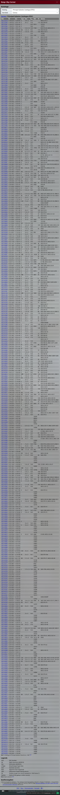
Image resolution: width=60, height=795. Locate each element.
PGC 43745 (4, 578)
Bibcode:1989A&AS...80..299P (43, 783)
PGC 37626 (4, 43)
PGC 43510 (4, 455)
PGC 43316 (4, 405)
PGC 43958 (4, 676)
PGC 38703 (4, 188)
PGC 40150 (4, 256)
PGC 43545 (4, 468)
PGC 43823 (4, 611)
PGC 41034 (4, 289)
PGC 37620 (4, 39)
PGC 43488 (4, 440)
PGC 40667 (4, 276)
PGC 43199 (4, 398)
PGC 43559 (4, 477)
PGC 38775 (4, 190)
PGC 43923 (4, 656)
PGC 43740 (4, 576)
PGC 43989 (4, 685)
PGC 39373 (4, 210)
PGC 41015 (4, 287)
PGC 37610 (4, 37)
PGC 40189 (4, 262)
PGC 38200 (4, 147)
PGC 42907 (4, 381)
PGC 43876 (4, 637)
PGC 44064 (4, 711)
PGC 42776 (4, 370)
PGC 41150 (4, 293)
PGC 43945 (4, 667)
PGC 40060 (4, 251)
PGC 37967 (4, 124)
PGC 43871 (4, 635)
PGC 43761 (4, 587)
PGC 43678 (4, 538)
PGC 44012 (4, 694)
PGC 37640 (4, 44)
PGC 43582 (4, 486)
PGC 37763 (4, 72)
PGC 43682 (4, 541)
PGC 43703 (4, 558)
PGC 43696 (4, 554)
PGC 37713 (4, 65)
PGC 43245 (4, 402)
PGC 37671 (4, 54)
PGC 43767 (4, 589)
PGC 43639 (4, 505)
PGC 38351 (4, 153)
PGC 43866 (4, 633)
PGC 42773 (4, 368)
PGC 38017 (4, 127)
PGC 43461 (4, 433)
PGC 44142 (4, 748)
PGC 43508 (4, 453)
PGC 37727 (4, 68)
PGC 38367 (4, 160)
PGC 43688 (4, 547)
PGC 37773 (4, 76)
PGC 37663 (4, 50)
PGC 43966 (4, 679)
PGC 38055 (4, 136)
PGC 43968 (4, 681)
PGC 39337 (4, 206)
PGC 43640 (4, 506)
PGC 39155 (4, 205)
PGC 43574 (4, 484)
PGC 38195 (4, 144)
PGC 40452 (4, 271)
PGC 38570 (4, 179)
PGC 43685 (4, 545)
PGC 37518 (4, 20)
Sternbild (5, 13)
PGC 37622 (4, 41)
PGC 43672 (4, 530)
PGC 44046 (4, 700)
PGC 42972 (4, 387)
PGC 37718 (4, 66)
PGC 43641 (4, 508)
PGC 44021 (4, 696)
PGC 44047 (4, 702)
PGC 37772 (4, 74)
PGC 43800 (4, 606)
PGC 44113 (4, 740)
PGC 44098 (4, 733)
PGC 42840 (4, 378)
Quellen (21, 791)
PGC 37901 (4, 105)
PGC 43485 (4, 437)
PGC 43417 (4, 424)
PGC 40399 (4, 269)
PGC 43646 (4, 516)
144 (30, 754)
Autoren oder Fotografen (29, 791)
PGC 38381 (4, 162)
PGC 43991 (4, 687)
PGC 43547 (4, 470)
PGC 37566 (4, 30)
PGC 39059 (4, 201)
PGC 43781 (4, 595)
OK (57, 793)
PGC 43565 (4, 481)
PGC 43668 (4, 529)
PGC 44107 (4, 737)
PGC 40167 (4, 260)
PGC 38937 (4, 193)
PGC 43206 (4, 400)
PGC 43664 (4, 525)
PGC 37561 (4, 24)
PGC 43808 (4, 608)
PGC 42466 (4, 344)
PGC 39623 (4, 223)
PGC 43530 (4, 460)
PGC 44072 (4, 716)
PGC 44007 (4, 692)
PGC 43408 (4, 422)
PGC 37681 (4, 57)
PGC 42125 (4, 332)
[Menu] (57, 2)
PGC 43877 (4, 639)
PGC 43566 (4, 482)
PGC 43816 (4, 610)
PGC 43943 (4, 665)
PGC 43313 (4, 403)
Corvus (3, 16)
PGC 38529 (4, 175)
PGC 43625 (4, 499)
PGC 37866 (4, 100)
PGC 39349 (4, 208)
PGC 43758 (4, 586)
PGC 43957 (4, 674)
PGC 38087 (4, 140)
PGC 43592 (4, 490)
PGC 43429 (4, 427)
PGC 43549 (4, 473)
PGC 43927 (4, 661)
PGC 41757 (4, 311)
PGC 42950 (4, 383)
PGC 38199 (4, 146)
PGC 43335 (4, 411)
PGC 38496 (4, 171)
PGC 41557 (4, 306)
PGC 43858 (4, 630)
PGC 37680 (4, 55)
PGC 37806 (4, 85)
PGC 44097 (4, 731)
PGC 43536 (4, 464)
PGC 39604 (4, 221)
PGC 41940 (4, 322)
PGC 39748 (4, 232)
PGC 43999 (4, 689)
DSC (18, 788)
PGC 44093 (4, 729)
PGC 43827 (4, 615)
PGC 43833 (4, 621)
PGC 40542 (4, 273)
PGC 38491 (4, 170)
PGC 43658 (4, 518)
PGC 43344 (4, 413)
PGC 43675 (4, 534)
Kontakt (36, 788)
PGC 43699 (4, 556)
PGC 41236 (4, 297)
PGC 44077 (4, 720)
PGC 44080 (4, 722)
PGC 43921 (4, 654)
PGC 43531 (4, 462)
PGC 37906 (4, 107)
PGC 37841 (4, 90)
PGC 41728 (4, 308)
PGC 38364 (4, 159)
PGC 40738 (4, 278)
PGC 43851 (4, 628)
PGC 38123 (4, 142)
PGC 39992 (4, 249)
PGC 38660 (4, 184)
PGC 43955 (4, 672)
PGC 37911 (4, 112)
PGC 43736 (4, 575)
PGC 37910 (4, 111)
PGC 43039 (4, 390)
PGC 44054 (4, 705)
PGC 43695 (4, 552)
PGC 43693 (4, 551)
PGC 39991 (4, 247)
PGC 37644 (4, 46)
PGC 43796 (4, 602)
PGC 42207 (4, 339)
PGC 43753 (4, 584)
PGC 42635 (4, 361)
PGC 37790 (4, 83)
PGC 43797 (4, 604)
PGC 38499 (4, 173)
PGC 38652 (4, 182)
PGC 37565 (4, 28)
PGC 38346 (4, 151)
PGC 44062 (4, 707)
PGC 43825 (4, 613)
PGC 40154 (4, 258)
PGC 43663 (4, 523)
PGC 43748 (4, 582)
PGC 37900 (4, 103)
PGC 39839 (4, 238)
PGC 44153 (4, 749)
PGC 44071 (4, 715)
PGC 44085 (4, 726)
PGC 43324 (4, 407)
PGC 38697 (4, 186)
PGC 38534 (4, 177)
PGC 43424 (4, 425)
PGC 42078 (4, 328)
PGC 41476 (4, 302)
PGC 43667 (4, 527)
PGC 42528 (4, 354)
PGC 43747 (4, 580)
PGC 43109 (4, 394)
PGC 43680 (4, 540)
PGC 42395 (4, 343)
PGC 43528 (4, 459)
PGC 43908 (4, 650)
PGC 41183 (4, 295)
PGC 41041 (4, 291)
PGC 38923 (4, 192)
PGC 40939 (4, 285)
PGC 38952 (4, 195)
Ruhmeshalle (29, 788)
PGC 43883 (4, 641)
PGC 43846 (4, 626)
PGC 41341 (4, 300)
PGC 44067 (4, 713)
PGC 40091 (4, 254)
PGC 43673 (4, 532)
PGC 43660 (4, 519)
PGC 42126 (4, 333)
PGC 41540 (4, 304)
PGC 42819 (4, 374)
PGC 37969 (4, 125)
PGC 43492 (4, 444)
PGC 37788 (4, 79)
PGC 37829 (4, 89)
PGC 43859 (4, 632)
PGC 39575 (4, 217)
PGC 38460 (4, 168)
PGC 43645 (4, 514)
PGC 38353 (4, 155)
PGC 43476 (4, 435)
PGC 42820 (4, 376)
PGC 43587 (4, 488)
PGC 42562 (4, 355)
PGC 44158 (4, 753)
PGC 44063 (4, 709)
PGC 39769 (4, 234)
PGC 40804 (4, 282)
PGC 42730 (4, 366)
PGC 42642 (4, 363)
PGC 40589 (4, 274)
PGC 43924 (4, 657)
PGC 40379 (4, 267)
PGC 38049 (4, 135)
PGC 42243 (4, 341)
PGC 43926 (4, 659)
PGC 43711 (4, 563)
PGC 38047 (4, 133)
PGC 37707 (4, 61)
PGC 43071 (4, 392)
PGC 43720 (4, 565)
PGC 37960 (4, 120)
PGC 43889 (4, 643)
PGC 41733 (4, 309)
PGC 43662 (4, 521)
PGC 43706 (4, 562)
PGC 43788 (4, 599)
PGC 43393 (4, 416)
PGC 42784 (4, 372)
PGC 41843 (4, 317)
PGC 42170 (4, 337)
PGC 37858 (4, 96)
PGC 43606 (4, 495)
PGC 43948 (4, 668)
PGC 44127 (4, 746)
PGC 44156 (4, 751)
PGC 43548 (4, 471)
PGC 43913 (4, 652)
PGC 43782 (4, 597)
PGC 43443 (4, 431)
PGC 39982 (4, 245)
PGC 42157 (4, 335)
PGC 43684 (4, 543)
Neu (22, 788)
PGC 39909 (4, 241)
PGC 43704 (4, 560)
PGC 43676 (4, 536)
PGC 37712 (4, 63)
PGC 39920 (4, 243)
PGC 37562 (4, 26)
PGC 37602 (4, 35)
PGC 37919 (4, 114)
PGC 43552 (4, 475)
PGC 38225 (4, 149)
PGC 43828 (4, 617)
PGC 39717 (4, 227)
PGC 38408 (4, 164)
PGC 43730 (4, 571)
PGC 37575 (4, 31)
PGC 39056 (4, 199)
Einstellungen (47, 793)
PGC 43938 (4, 663)
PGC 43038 (4, 389)
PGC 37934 (4, 116)
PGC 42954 (4, 385)
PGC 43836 (4, 624)
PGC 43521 (4, 457)
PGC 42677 (4, 365)
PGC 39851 (4, 240)
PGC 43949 (4, 670)
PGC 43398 (4, 418)
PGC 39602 (4, 219)
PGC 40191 (4, 263)
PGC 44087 (4, 727)
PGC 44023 (4, 698)
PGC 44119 (4, 744)
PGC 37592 (4, 33)
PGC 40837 (4, 284)
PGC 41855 (4, 319)
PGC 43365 (4, 414)
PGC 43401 (4, 420)
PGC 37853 (4, 92)
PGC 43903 (4, 648)
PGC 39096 (4, 203)
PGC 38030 (4, 131)
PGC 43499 (4, 448)
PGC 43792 (4, 600)
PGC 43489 (4, 442)
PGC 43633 (4, 501)
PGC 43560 (4, 479)
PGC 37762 (4, 70)
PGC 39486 (4, 214)
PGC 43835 (4, 622)
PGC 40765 (4, 280)
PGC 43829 (4, 619)
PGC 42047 (4, 326)
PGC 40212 (4, 265)
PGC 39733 (4, 230)
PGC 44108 (4, 738)
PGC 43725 (4, 569)
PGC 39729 (4, 228)
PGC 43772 (4, 591)
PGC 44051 (4, 703)
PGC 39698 (4, 225)
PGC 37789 (4, 81)
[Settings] (42, 788)
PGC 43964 (4, 678)
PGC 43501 (4, 449)
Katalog (4, 10)
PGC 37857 (4, 94)
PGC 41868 (4, 321)
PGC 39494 (4, 216)
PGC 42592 (4, 359)
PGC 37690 (4, 59)
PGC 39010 (4, 197)
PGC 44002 (4, 691)
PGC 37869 (4, 101)
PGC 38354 (4, 157)
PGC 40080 (4, 252)
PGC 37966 (4, 122)
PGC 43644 (4, 512)
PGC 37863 (4, 98)
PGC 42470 (4, 346)
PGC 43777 (4, 593)
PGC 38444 (4, 166)
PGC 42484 (4, 350)
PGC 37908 (4, 109)
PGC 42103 (4, 330)
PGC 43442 (4, 429)
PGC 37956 (4, 118)
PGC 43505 (4, 451)
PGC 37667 (4, 52)
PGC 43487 (4, 438)
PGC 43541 (4, 466)
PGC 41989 (4, 324)
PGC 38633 (4, 181)
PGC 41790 (4, 313)
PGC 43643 (4, 510)
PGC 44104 (4, 735)
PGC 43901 (4, 646)
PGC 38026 (4, 129)
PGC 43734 (4, 573)
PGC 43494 (4, 446)
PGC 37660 (4, 48)
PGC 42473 (4, 348)
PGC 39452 (4, 212)
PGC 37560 (4, 22)
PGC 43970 (4, 683)
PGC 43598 (4, 492)
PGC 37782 (4, 77)
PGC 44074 (4, 718)
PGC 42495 (4, 352)
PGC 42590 (4, 357)
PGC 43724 (4, 567)
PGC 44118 (4, 742)
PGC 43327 (4, 409)
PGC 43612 (4, 497)
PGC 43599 (4, 494)
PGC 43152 (4, 396)
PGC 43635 (4, 503)
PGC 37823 (4, 87)
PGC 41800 (4, 315)
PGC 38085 (4, 138)
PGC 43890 (4, 644)
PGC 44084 (4, 724)
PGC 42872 (4, 379)
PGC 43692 (4, 549)
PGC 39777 (4, 236)
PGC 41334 (4, 298)
